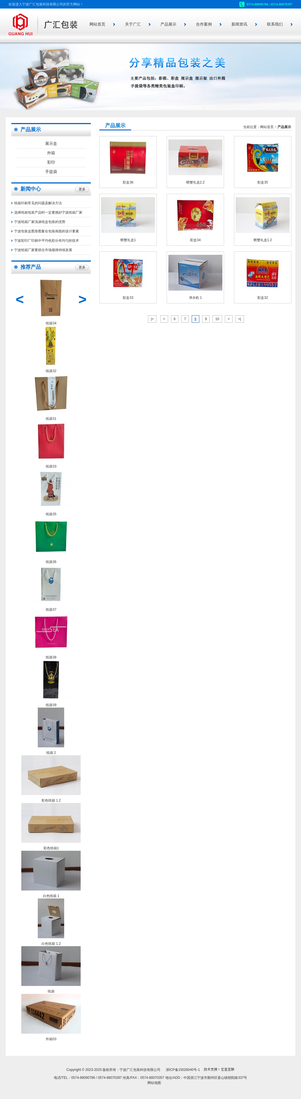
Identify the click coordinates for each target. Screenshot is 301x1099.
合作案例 (204, 24)
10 (217, 319)
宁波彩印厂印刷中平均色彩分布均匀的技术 (46, 241)
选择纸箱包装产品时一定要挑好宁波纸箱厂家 (48, 212)
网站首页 (97, 24)
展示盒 (51, 143)
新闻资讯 (239, 24)
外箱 (51, 153)
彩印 (51, 162)
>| (239, 319)
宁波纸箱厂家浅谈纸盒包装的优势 (39, 222)
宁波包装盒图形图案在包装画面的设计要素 (46, 231)
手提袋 (51, 172)
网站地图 (154, 1083)
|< (152, 319)
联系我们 (275, 24)
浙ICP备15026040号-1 (183, 1070)
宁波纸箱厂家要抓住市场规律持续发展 (43, 250)
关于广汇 (133, 24)
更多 (82, 189)
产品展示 (168, 24)
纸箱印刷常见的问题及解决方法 (38, 203)
